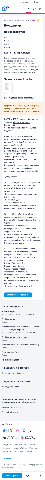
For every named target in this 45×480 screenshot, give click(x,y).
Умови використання (22, 451)
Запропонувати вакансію (14, 475)
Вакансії (10, 412)
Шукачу (38, 2)
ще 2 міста (30, 332)
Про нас (31, 444)
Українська (8, 424)
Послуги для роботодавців (14, 444)
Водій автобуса (8, 311)
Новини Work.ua (20, 448)
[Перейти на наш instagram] (17, 430)
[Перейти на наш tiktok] (30, 430)
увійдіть (34, 69)
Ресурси (33, 448)
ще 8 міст (30, 314)
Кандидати (12, 387)
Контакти (6, 448)
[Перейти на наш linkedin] (24, 430)
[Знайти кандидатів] (28, 9)
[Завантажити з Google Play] (28, 437)
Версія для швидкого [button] (20, 98)
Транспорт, (13, 373)
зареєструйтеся (28, 72)
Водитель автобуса (10, 352)
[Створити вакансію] (34, 9)
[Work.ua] (4, 9)
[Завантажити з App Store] (10, 437)
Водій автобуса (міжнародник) (15, 337)
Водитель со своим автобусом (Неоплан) (20, 345)
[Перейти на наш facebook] (4, 430)
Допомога (6, 451)
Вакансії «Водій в (14, 407)
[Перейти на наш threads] (10, 430)
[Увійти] (40, 9)
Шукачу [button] (9, 458)
